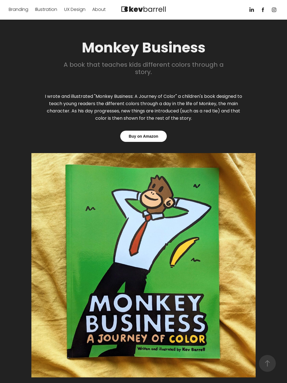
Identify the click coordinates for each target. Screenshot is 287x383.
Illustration (46, 9)
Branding (18, 9)
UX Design (74, 9)
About (99, 9)
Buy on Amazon (143, 136)
